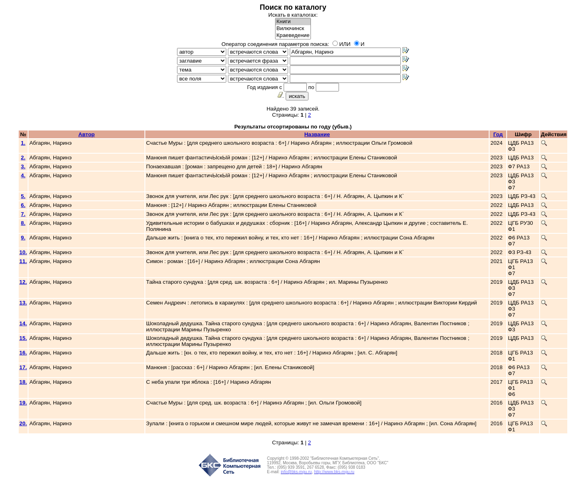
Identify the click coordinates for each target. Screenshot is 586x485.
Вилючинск (293, 28)
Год (498, 134)
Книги (293, 21)
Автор (86, 134)
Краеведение (293, 35)
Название (317, 134)
